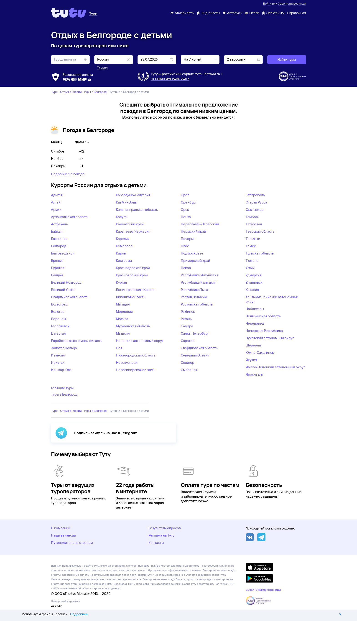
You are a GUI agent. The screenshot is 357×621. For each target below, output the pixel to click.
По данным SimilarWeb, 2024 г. (170, 78)
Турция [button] (102, 67)
